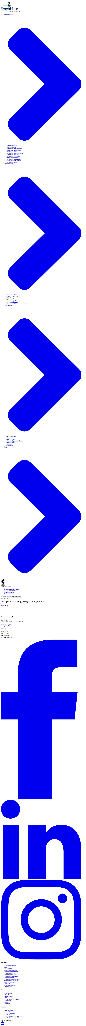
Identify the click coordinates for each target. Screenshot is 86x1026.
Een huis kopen (8, 968)
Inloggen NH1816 (9, 592)
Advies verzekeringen (10, 1010)
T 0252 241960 (8, 593)
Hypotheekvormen (9, 977)
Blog (5, 967)
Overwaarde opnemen (10, 985)
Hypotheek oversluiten (10, 974)
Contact (6, 1002)
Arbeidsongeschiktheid (10, 965)
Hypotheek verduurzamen (11, 976)
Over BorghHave (8, 993)
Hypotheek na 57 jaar (10, 973)
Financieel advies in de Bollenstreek (14, 1016)
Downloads (7, 1003)
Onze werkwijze (8, 996)
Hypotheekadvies (8, 1014)
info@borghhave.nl (6, 624)
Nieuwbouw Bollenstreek (11, 980)
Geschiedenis (7, 1000)
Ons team (6, 994)
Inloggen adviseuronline (10, 590)
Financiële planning (9, 1013)
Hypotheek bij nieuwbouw (11, 971)
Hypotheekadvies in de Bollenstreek (14, 1017)
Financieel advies (8, 1011)
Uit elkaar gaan (8, 986)
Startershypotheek (9, 982)
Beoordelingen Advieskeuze (11, 589)
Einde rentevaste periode (10, 970)
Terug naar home (5, 605)
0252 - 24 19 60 (5, 620)
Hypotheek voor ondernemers (12, 979)
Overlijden (7, 983)
